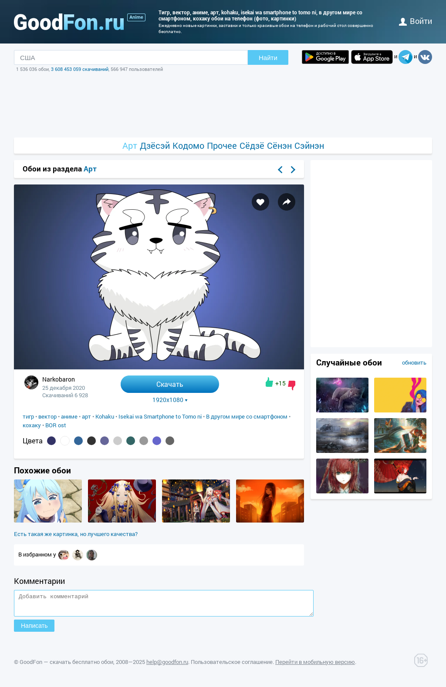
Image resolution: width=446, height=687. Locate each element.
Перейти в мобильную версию (315, 666)
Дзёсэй (155, 146)
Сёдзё (252, 146)
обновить (414, 362)
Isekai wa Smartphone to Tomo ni (160, 416)
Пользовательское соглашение (232, 666)
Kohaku (104, 416)
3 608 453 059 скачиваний (79, 69)
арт (86, 416)
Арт (129, 146)
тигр (28, 416)
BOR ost (55, 425)
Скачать (169, 384)
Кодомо (188, 146)
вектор (47, 416)
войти (415, 21)
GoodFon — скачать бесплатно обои (66, 666)
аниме (69, 416)
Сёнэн (279, 146)
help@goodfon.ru (167, 666)
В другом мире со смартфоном (246, 416)
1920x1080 (170, 400)
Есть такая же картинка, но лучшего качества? (76, 534)
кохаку (32, 425)
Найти (268, 57)
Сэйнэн (309, 146)
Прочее (222, 146)
